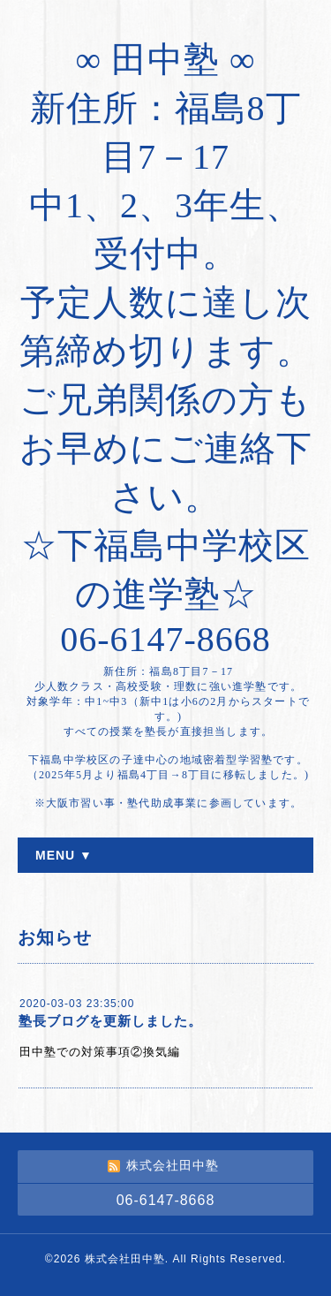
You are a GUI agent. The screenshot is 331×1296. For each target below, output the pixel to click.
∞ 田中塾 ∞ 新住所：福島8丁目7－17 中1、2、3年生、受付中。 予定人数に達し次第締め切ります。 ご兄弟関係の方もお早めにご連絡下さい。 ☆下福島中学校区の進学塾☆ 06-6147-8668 (165, 349)
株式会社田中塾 (125, 1259)
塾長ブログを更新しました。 (110, 1020)
